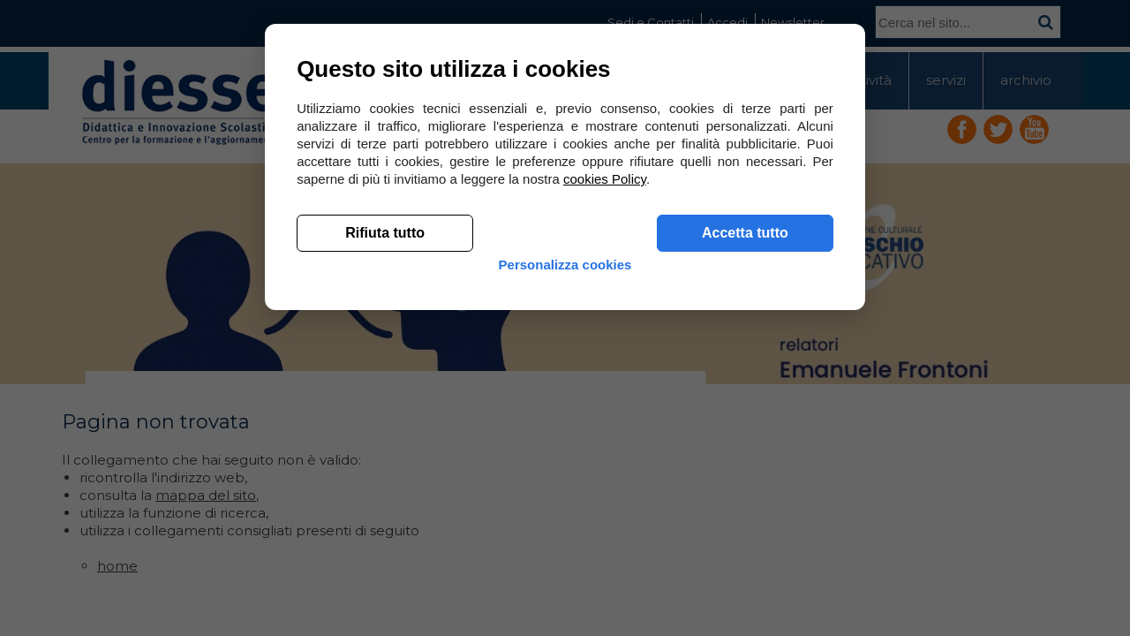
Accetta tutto (741, 495)
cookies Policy (608, 441)
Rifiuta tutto (388, 495)
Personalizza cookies (565, 541)
